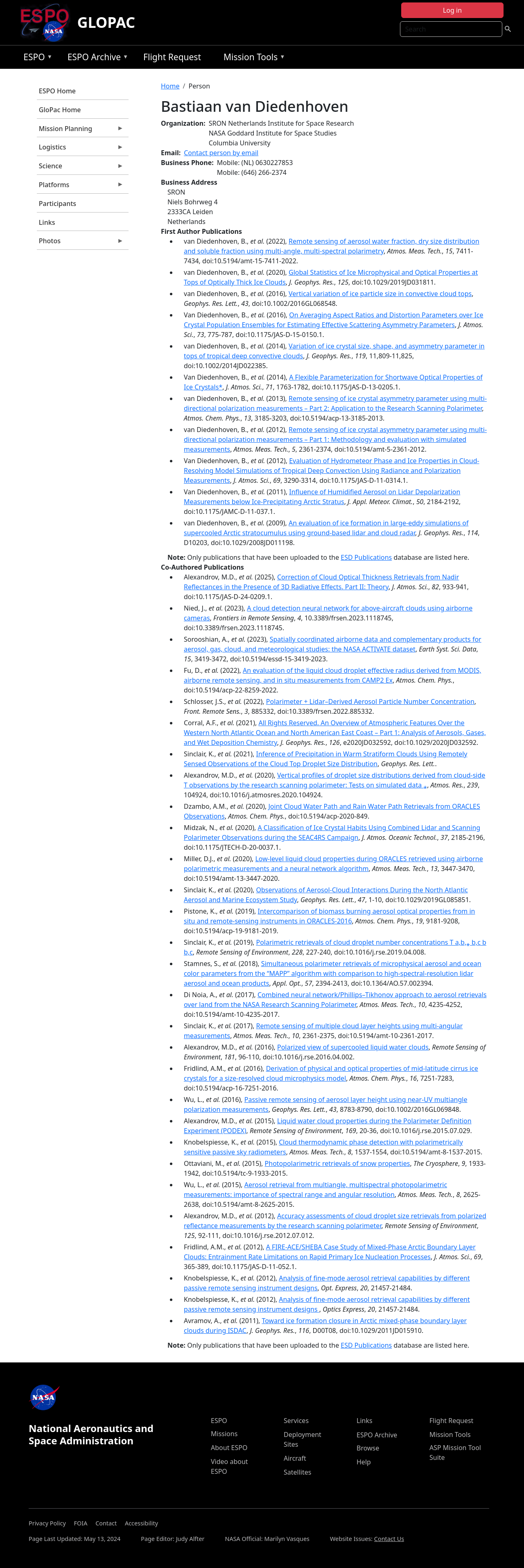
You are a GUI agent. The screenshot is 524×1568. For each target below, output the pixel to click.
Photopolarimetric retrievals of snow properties (337, 1163)
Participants (57, 203)
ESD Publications (366, 557)
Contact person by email (221, 152)
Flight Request (172, 57)
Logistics (80, 149)
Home (170, 86)
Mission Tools (252, 58)
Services (296, 1420)
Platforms (80, 186)
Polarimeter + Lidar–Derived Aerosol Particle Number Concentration (370, 701)
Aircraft (295, 1458)
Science (80, 167)
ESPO (35, 58)
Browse (368, 1448)
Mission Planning (80, 130)
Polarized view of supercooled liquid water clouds (353, 1047)
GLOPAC (106, 22)
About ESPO (229, 1447)
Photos (80, 242)
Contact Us (389, 1539)
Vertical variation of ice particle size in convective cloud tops (380, 293)
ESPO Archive (96, 58)
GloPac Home (60, 109)
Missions (224, 1433)
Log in (452, 10)
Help (364, 1461)
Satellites (297, 1472)
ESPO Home (57, 90)
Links (47, 222)
